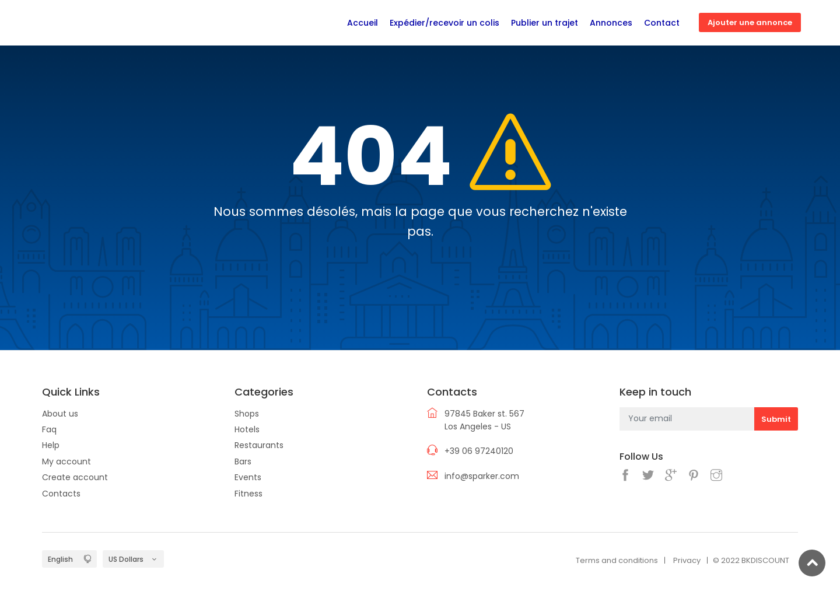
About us (60, 413)
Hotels (247, 429)
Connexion (816, 23)
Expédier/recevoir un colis (444, 23)
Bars (243, 461)
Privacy (687, 560)
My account (66, 461)
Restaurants (259, 445)
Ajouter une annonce (750, 22)
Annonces (611, 23)
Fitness (248, 493)
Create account (75, 477)
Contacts (61, 493)
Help (51, 445)
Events (248, 477)
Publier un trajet (544, 23)
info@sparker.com (481, 476)
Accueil (362, 23)
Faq (49, 429)
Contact (662, 23)
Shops (247, 413)
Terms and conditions (617, 560)
